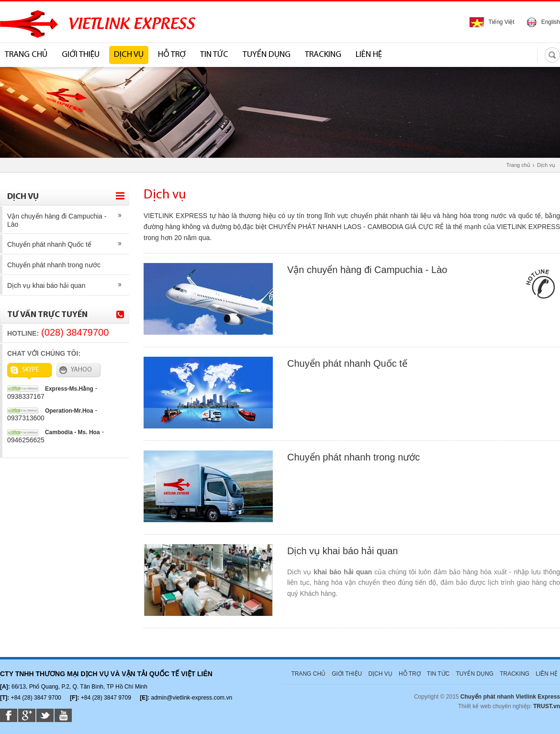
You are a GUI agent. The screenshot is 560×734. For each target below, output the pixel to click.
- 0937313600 (52, 414)
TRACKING (323, 54)
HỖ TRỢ (172, 54)
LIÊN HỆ (369, 54)
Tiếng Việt (492, 22)
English (543, 22)
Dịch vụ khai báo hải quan (46, 285)
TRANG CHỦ (26, 54)
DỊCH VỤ (129, 54)
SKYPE (25, 370)
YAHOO (75, 370)
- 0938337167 (52, 392)
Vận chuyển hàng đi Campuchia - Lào (56, 220)
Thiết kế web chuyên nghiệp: (495, 706)
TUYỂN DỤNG (267, 54)
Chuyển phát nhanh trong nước (54, 265)
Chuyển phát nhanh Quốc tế (49, 244)
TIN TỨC (214, 54)
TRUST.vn (546, 706)
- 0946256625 (55, 435)
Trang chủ (518, 165)
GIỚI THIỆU (81, 54)
